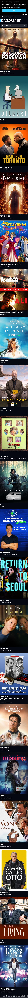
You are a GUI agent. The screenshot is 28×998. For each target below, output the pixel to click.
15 (22, 995)
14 (19, 995)
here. (19, 7)
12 (14, 995)
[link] (24, 14)
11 (11, 995)
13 (16, 995)
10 (9, 995)
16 (24, 995)
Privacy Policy (17, 5)
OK (14, 10)
